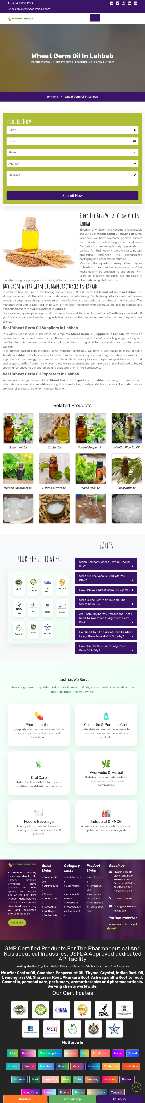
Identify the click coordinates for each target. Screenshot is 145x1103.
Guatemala (111, 1066)
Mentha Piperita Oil (127, 447)
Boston (29, 1066)
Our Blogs (48, 911)
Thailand (126, 1079)
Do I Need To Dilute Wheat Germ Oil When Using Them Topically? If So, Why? (105, 634)
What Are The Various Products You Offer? (102, 578)
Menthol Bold (95, 902)
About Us (17, 922)
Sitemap (47, 894)
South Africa (97, 1092)
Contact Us (49, 907)
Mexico (76, 1066)
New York (28, 1053)
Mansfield (46, 1066)
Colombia (19, 1079)
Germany (92, 1079)
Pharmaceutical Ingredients (72, 911)
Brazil (34, 1079)
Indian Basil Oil (90, 488)
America (71, 1053)
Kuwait (132, 1053)
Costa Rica (131, 1066)
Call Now (25, 1099)
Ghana (78, 1092)
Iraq (84, 1053)
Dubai (12, 1053)
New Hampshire (50, 1053)
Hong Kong (30, 1092)
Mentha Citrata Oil (54, 488)
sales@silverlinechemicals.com (29, 9)
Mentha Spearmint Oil (18, 488)
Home (52, 96)
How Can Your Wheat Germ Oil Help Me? (104, 590)
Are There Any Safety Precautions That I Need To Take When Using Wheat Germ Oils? (105, 618)
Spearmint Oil (18, 447)
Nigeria (64, 1092)
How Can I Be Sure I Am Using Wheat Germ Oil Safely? (103, 648)
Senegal (49, 1092)
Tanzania (117, 1092)
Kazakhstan (100, 1053)
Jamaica (92, 1066)
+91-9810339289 (20, 3)
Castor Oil (54, 447)
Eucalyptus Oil (126, 488)
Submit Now (72, 195)
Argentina (50, 1079)
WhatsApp (72, 1099)
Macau (118, 1053)
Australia (109, 1079)
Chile (78, 1079)
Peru (66, 1079)
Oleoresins (71, 902)
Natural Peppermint (91, 447)
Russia (62, 1066)
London (13, 1066)
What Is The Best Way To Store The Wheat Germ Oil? (102, 602)
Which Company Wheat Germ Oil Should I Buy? (105, 564)
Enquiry (119, 1099)
